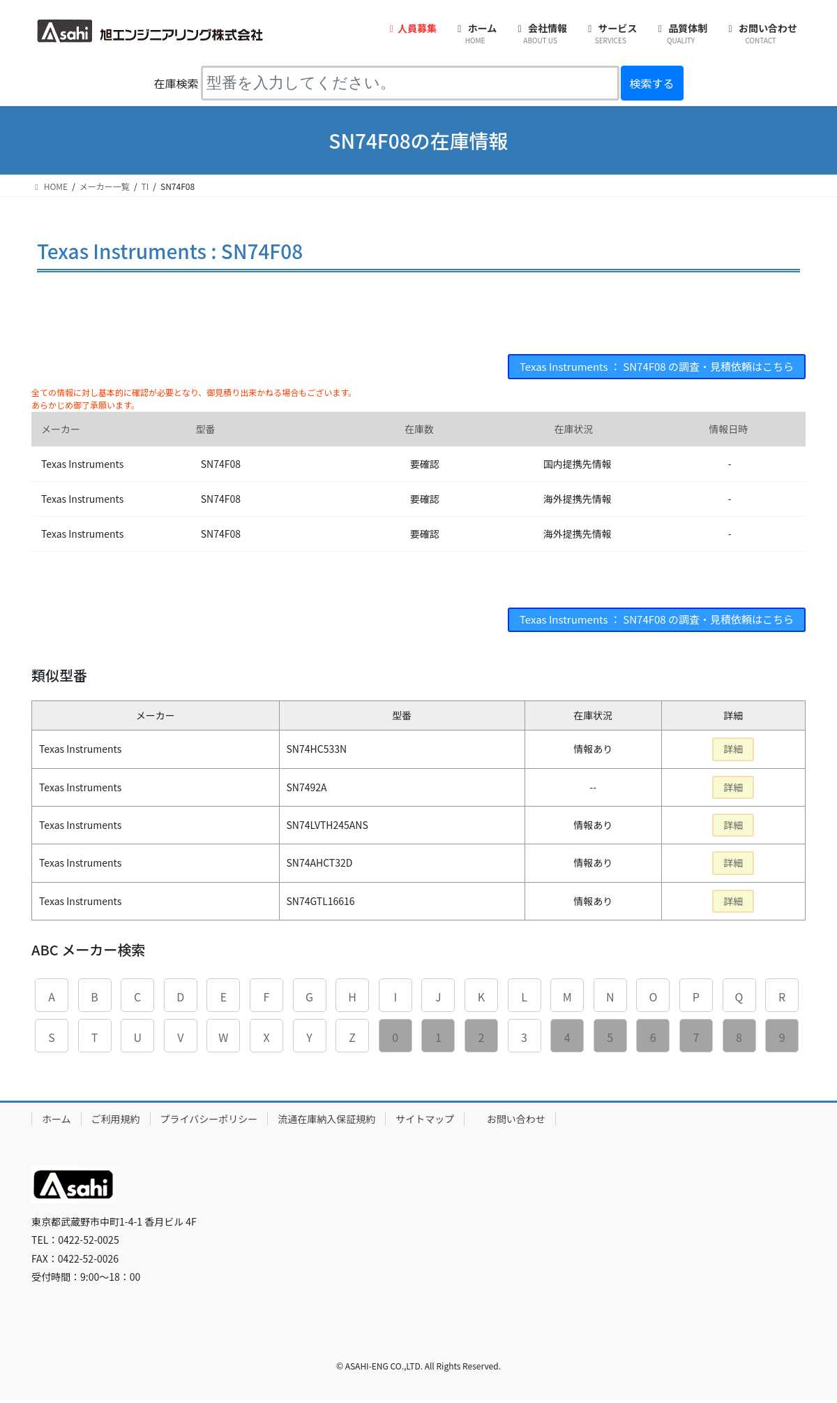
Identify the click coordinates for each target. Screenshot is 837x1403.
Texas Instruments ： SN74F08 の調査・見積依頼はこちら (647, 367)
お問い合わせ (516, 1122)
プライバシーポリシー (209, 1122)
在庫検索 (175, 83)
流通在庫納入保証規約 (326, 1122)
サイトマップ (424, 1122)
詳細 (733, 752)
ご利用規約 (115, 1122)
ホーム (56, 1122)
